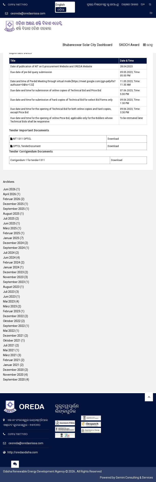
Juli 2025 (9, 218)
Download (113, 138)
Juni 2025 (9, 223)
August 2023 (11, 286)
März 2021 (10, 355)
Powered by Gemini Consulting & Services (126, 477)
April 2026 (9, 194)
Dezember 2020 (13, 369)
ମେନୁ (148, 45)
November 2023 (13, 277)
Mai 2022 (9, 330)
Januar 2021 (11, 365)
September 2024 (14, 247)
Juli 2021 (9, 345)
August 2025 (11, 213)
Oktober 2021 (12, 340)
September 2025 (14, 208)
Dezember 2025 (13, 204)
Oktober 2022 (12, 321)
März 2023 (10, 306)
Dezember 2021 (13, 335)
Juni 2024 (9, 257)
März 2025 (10, 228)
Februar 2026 (11, 199)
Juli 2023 (9, 291)
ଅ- (151, 12)
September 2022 (14, 325)
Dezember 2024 (13, 243)
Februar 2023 (11, 311)
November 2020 (13, 374)
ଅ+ (143, 4)
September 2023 (14, 282)
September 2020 (14, 379)
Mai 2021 (9, 350)
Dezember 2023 (13, 272)
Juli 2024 (9, 252)
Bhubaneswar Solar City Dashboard (87, 45)
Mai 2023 (9, 301)
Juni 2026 (9, 189)
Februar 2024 (11, 262)
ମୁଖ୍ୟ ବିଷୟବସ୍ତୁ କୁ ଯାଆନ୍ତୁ (103, 4)
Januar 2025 (11, 238)
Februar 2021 (11, 360)
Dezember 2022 (13, 316)
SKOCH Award (129, 45)
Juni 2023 (9, 296)
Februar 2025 (11, 233)
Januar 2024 (11, 267)
